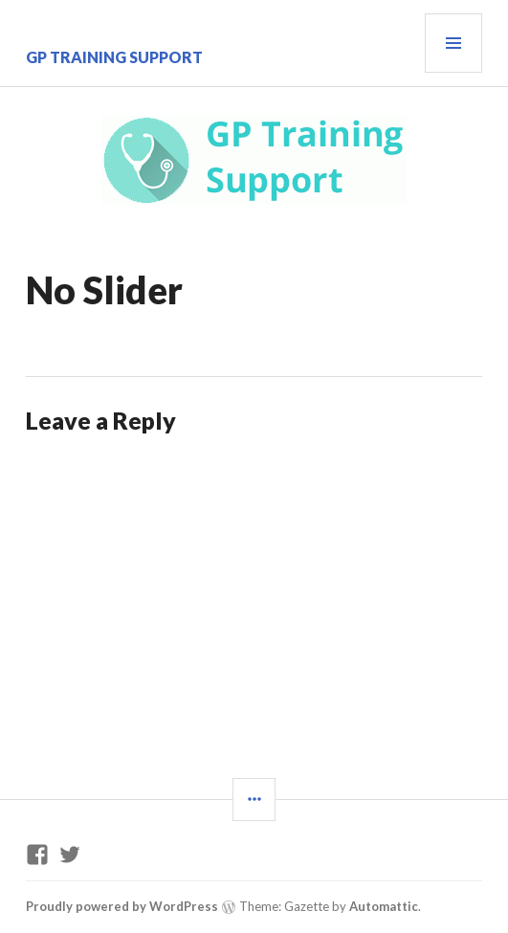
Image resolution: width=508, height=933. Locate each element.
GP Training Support (114, 57)
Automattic (383, 906)
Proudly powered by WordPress (122, 906)
